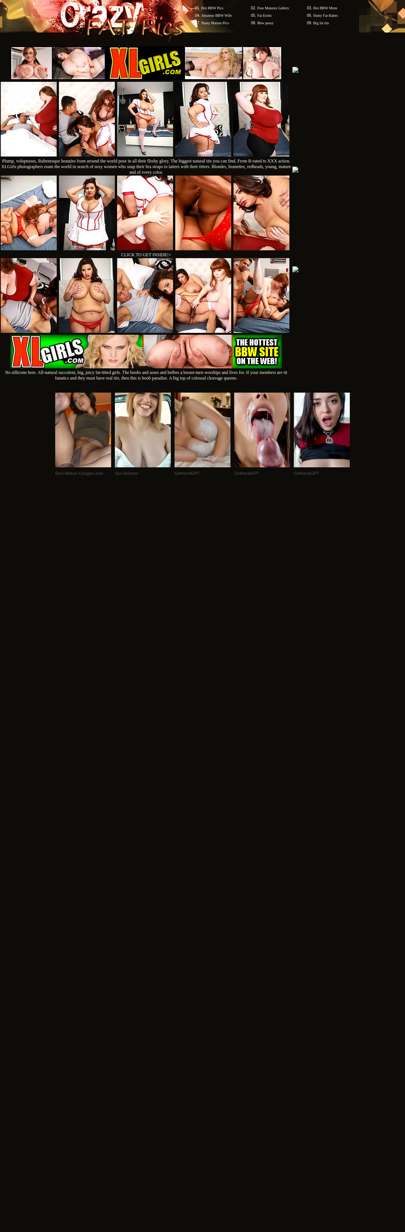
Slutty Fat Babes (325, 15)
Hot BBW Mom (325, 8)
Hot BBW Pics (212, 8)
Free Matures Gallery (273, 8)
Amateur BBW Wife (216, 15)
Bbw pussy (265, 23)
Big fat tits (321, 23)
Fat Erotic (264, 15)
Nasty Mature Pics (215, 23)
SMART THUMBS (216, 1007)
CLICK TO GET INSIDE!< (146, 254)
